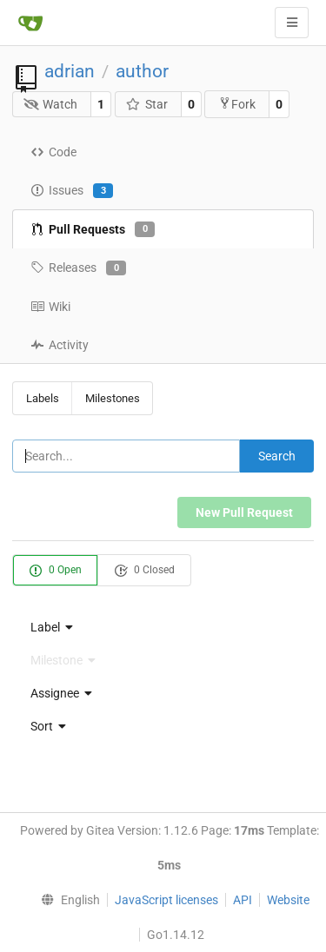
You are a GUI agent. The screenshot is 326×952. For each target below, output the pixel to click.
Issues (71, 191)
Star (146, 104)
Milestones (112, 398)
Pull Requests (92, 229)
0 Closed (144, 571)
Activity (59, 345)
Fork (237, 103)
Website (288, 900)
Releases (78, 268)
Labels (42, 398)
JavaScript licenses (166, 900)
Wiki (50, 307)
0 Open (55, 571)
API (242, 900)
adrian (69, 71)
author (142, 71)
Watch (50, 104)
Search (277, 456)
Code (53, 152)
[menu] (163, 627)
